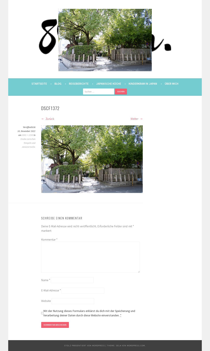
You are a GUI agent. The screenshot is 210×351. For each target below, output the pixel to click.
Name (45, 280)
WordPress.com (136, 345)
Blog (57, 83)
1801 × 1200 (27, 135)
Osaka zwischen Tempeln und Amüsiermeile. (28, 143)
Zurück (47, 119)
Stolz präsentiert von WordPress (84, 345)
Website (46, 301)
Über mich (171, 83)
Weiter (137, 119)
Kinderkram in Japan (143, 83)
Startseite (39, 83)
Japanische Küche (108, 83)
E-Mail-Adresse (51, 290)
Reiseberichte (79, 83)
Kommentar (49, 239)
